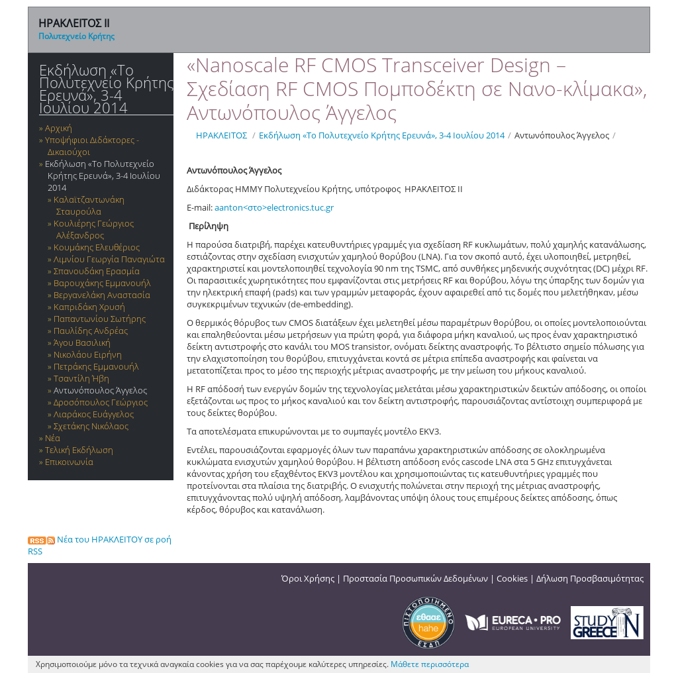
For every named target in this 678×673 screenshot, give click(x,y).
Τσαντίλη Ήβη (81, 378)
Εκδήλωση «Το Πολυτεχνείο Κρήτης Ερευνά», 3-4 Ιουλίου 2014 (106, 88)
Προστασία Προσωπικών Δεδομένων (415, 578)
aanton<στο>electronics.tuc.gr (274, 207)
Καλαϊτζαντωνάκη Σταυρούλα (89, 205)
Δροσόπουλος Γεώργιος (101, 402)
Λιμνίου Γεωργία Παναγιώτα (109, 259)
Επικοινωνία (69, 462)
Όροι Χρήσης (307, 578)
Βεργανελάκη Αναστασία (102, 295)
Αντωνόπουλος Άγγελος (100, 390)
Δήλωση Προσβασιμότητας (590, 578)
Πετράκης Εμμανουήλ (96, 366)
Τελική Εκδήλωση (79, 450)
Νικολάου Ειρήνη (88, 354)
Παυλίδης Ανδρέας (91, 330)
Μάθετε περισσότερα (430, 664)
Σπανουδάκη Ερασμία (97, 271)
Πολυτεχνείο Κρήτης (76, 36)
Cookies (512, 578)
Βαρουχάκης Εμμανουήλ (102, 283)
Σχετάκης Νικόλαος (91, 426)
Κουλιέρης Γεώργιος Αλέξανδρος (94, 229)
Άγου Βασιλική (82, 342)
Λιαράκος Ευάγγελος (94, 414)
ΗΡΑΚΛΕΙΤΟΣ (221, 135)
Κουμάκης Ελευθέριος (97, 247)
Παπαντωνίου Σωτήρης (100, 319)
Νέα (52, 438)
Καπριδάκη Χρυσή (89, 307)
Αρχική (58, 128)
